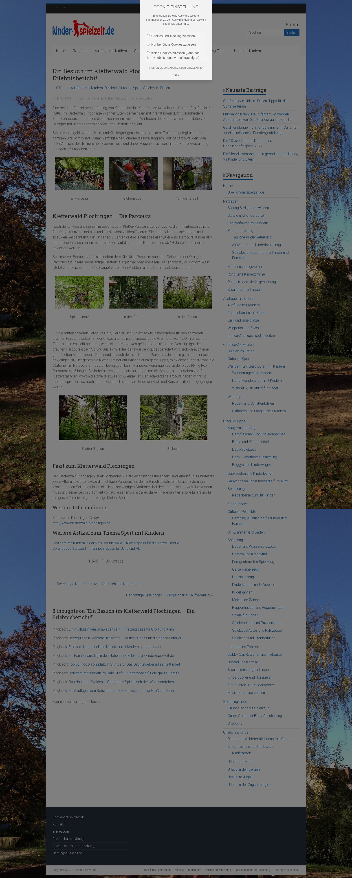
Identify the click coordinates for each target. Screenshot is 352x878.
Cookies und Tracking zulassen (171, 36)
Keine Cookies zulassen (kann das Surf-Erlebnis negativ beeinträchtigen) (173, 55)
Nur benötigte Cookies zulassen (171, 44)
